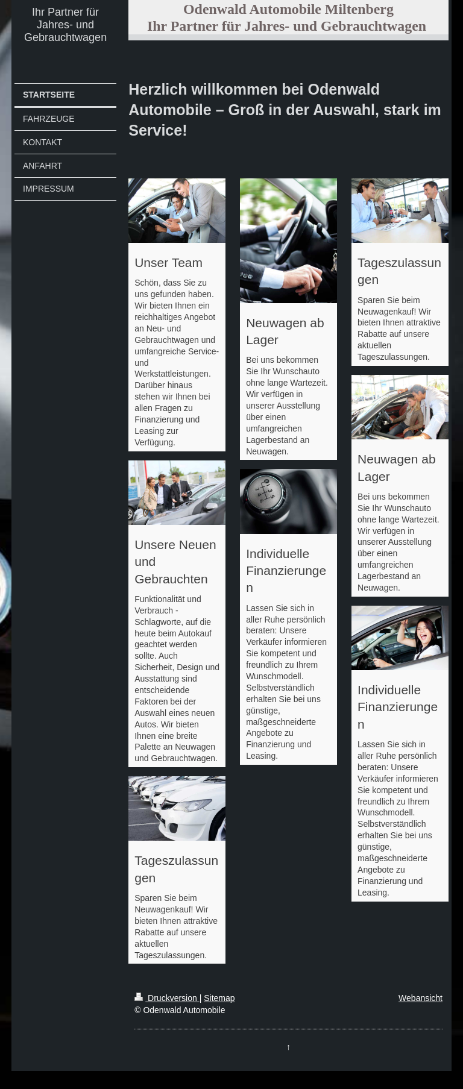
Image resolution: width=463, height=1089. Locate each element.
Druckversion (166, 998)
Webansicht (420, 998)
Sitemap (219, 998)
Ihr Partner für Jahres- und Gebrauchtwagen (65, 24)
